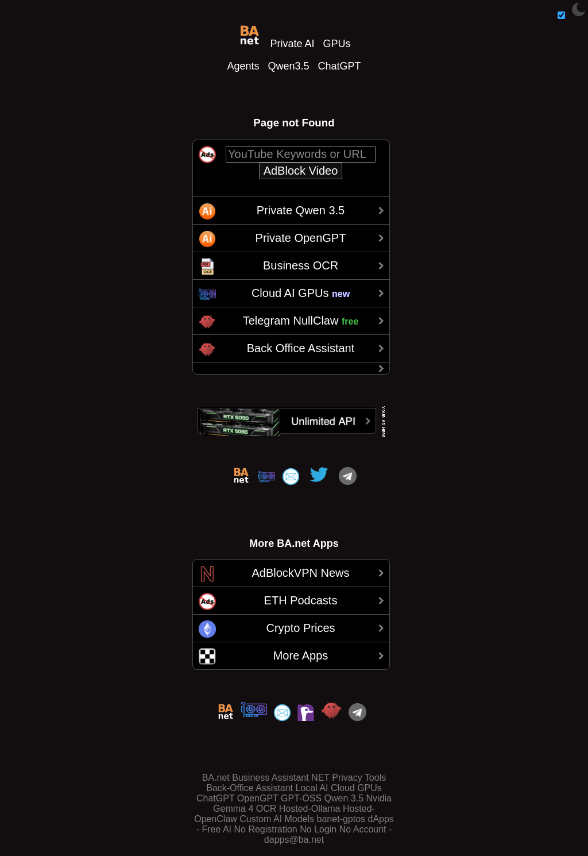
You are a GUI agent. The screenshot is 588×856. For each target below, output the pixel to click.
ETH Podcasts (301, 600)
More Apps (300, 655)
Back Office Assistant (301, 348)
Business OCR (300, 265)
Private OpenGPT (301, 238)
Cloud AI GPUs (301, 293)
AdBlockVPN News (300, 572)
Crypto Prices (300, 628)
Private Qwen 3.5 (301, 210)
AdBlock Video (301, 170)
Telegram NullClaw (301, 320)
